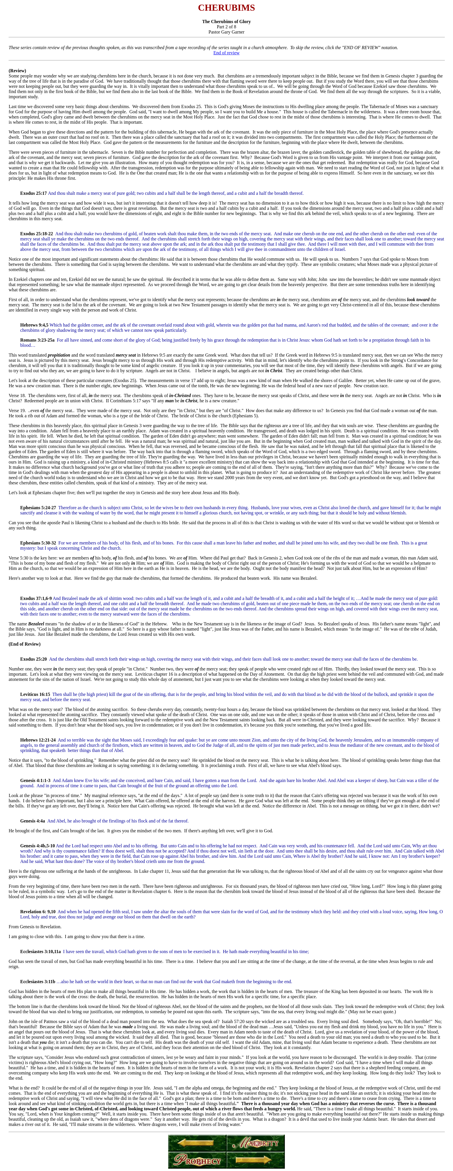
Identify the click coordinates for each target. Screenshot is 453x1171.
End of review (226, 52)
